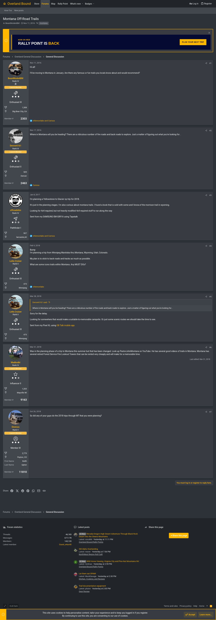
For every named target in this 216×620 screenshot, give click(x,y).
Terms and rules (171, 606)
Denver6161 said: (40, 302)
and (44, 121)
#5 (210, 297)
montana (44, 23)
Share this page (178, 535)
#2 (210, 130)
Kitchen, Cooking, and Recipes (92, 579)
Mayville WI (22, 393)
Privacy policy (185, 606)
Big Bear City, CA (19, 111)
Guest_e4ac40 (65, 544)
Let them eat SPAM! (87, 573)
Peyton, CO (22, 457)
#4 (210, 246)
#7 (210, 412)
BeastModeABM (12, 23)
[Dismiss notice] (208, 33)
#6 (210, 347)
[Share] (206, 63)
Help (195, 606)
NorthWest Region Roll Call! (91, 554)
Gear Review (84, 591)
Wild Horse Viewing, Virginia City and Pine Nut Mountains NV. (109, 561)
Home (201, 606)
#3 (210, 195)
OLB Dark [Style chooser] (14, 606)
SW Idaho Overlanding (88, 549)
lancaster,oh (21, 237)
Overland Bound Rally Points (91, 542)
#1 (210, 63)
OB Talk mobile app (66, 325)
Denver (24, 176)
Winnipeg (23, 288)
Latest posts (84, 527)
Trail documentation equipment (92, 586)
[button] (82, 3)
